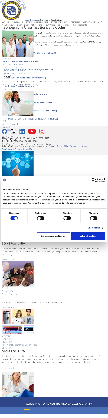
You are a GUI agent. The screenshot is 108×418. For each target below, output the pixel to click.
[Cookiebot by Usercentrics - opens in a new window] (93, 180)
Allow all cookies (88, 236)
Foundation (7, 341)
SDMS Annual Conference (13, 73)
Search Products (9, 294)
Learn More (7, 30)
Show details (94, 228)
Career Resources (10, 127)
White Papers (8, 136)
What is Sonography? (11, 124)
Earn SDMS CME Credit (13, 64)
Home (26, 20)
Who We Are (7, 338)
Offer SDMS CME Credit (13, 67)
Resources (34, 20)
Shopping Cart (8, 291)
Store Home (7, 288)
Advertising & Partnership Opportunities (19, 344)
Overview (6, 58)
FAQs (4, 121)
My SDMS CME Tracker (13, 61)
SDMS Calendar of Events (13, 70)
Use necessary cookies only (54, 236)
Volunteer (6, 347)
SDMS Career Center (11, 130)
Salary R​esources (9, 133)
